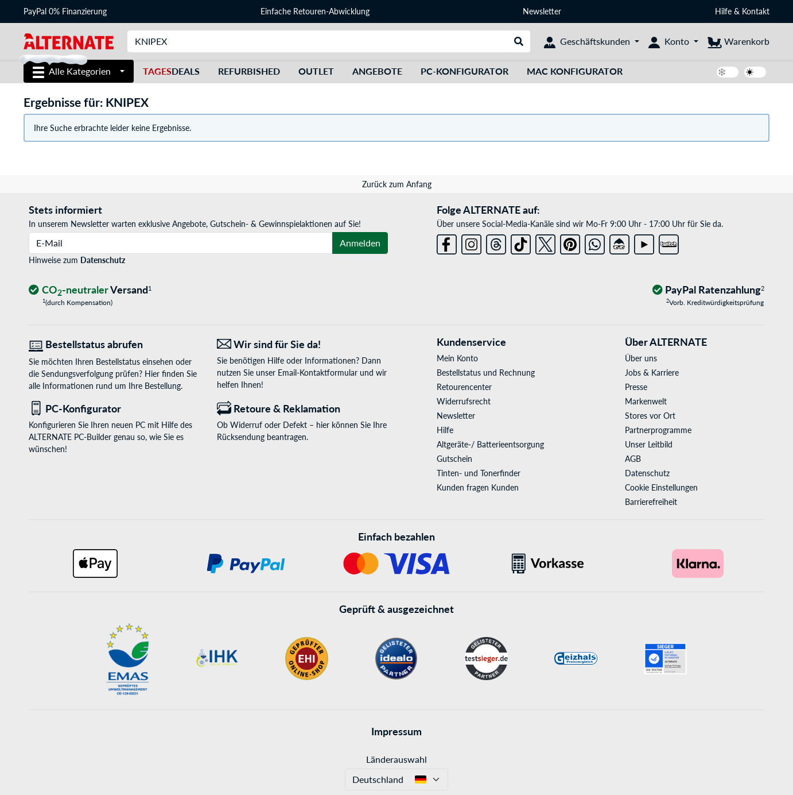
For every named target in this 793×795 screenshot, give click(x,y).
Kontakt (755, 11)
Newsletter (542, 11)
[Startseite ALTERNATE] (69, 40)
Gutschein (454, 459)
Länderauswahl (396, 759)
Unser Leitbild (649, 444)
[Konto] (673, 41)
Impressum (396, 731)
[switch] (727, 72)
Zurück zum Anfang (397, 184)
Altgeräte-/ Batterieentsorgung (490, 444)
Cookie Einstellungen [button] (661, 487)
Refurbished (249, 70)
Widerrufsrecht (464, 401)
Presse (636, 387)
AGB (633, 459)
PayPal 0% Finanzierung (65, 11)
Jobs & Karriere (652, 372)
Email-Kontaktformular (317, 372)
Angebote (377, 70)
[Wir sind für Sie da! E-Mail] (302, 344)
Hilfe (723, 11)
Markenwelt (646, 401)
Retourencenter (464, 387)
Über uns (641, 358)
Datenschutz (102, 260)
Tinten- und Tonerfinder (478, 473)
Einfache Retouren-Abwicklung (315, 11)
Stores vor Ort (650, 415)
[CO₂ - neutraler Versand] (90, 290)
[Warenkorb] (738, 41)
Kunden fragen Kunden (478, 487)
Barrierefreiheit (651, 502)
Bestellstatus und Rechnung (486, 372)
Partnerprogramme (658, 430)
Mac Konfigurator (575, 70)
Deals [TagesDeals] (171, 70)
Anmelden (360, 242)
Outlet (316, 70)
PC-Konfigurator (464, 70)
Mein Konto (457, 358)
